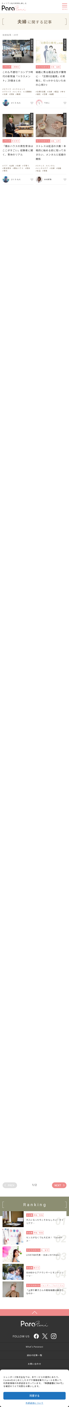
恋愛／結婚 (55, 67)
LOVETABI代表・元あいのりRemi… (44, 1254)
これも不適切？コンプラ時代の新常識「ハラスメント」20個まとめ (18, 76)
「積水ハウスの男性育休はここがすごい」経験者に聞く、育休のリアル (18, 150)
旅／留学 (44, 1250)
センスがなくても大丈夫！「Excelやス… (44, 1239)
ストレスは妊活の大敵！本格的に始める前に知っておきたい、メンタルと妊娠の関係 (51, 152)
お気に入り (31, 103)
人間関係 (15, 67)
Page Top (34, 1312)
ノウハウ (7, 67)
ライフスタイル (42, 67)
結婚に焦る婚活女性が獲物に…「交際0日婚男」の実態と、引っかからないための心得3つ (51, 78)
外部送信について (34, 1402)
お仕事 (29, 1215)
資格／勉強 (38, 1215)
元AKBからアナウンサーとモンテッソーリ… (44, 1274)
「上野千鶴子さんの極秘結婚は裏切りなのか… (45, 1292)
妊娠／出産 (55, 141)
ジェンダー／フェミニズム (52, 1285)
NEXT (57, 1185)
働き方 (36, 1267)
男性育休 (15, 141)
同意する (35, 1395)
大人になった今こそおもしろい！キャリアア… (45, 1221)
